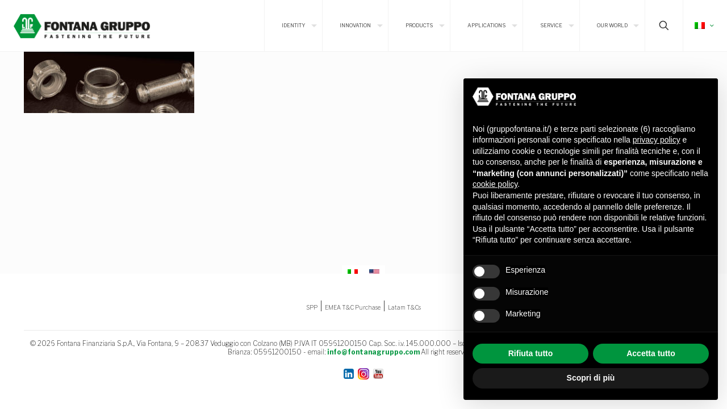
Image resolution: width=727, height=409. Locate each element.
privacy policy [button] (656, 139)
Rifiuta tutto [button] (530, 353)
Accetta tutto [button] (650, 353)
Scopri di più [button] (591, 377)
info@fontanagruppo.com (373, 352)
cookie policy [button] (495, 184)
